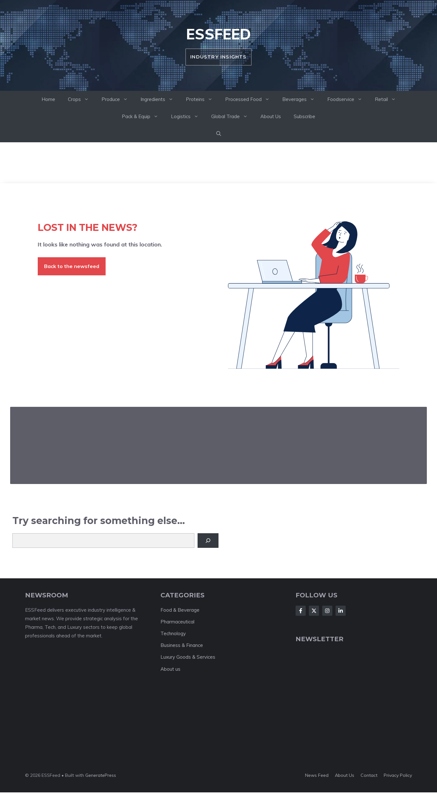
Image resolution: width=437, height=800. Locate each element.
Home (48, 99)
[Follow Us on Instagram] (327, 611)
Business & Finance (181, 645)
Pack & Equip (143, 116)
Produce (117, 99)
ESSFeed (218, 34)
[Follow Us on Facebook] (301, 611)
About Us (270, 116)
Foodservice (348, 99)
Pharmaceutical (177, 622)
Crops (81, 99)
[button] (218, 133)
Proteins (202, 99)
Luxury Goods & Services (187, 657)
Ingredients (159, 99)
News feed (317, 775)
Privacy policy (398, 775)
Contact (369, 775)
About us (170, 669)
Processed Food (250, 99)
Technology (173, 633)
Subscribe (304, 116)
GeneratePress (100, 775)
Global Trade (232, 116)
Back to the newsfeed (71, 266)
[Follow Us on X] (314, 611)
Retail (388, 99)
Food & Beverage (179, 610)
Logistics (188, 116)
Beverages (301, 99)
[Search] (208, 540)
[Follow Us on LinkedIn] (341, 611)
